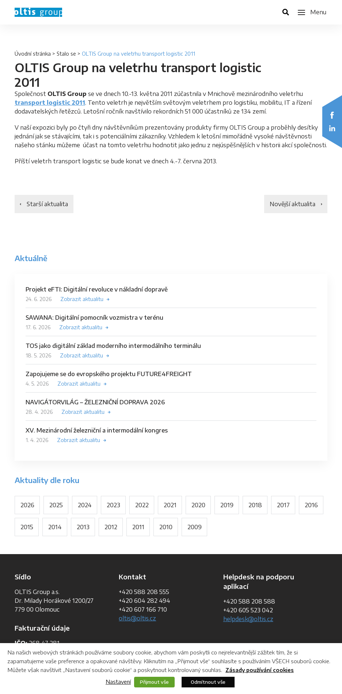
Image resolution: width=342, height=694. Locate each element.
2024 (85, 505)
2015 (26, 527)
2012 (110, 527)
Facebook (332, 115)
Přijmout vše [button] (154, 682)
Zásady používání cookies (259, 670)
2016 (311, 505)
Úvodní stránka (33, 54)
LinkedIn (332, 128)
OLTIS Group (38, 12)
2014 (55, 527)
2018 (255, 505)
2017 (283, 505)
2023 (113, 505)
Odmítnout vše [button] (208, 682)
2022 (142, 505)
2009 (194, 527)
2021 (170, 505)
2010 (165, 527)
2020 (198, 505)
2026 (27, 505)
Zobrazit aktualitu (81, 299)
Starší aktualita (47, 204)
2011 (138, 527)
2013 (83, 527)
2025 (56, 505)
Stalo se (66, 54)
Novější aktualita (292, 204)
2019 (226, 505)
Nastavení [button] (118, 681)
